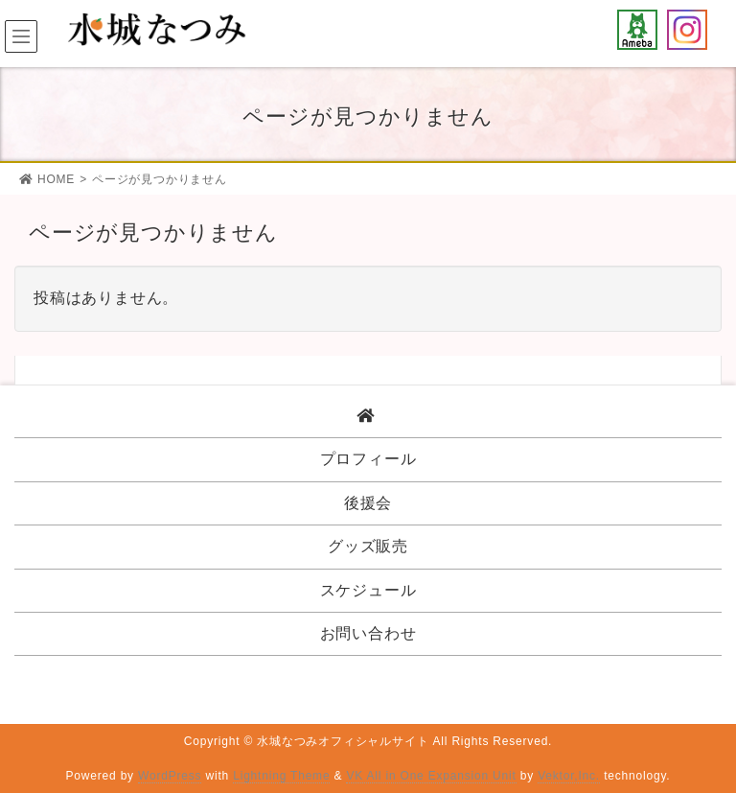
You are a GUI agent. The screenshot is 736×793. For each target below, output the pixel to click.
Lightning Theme (281, 775)
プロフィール (368, 459)
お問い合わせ (368, 633)
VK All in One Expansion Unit (431, 775)
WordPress (169, 775)
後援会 (368, 503)
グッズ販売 (368, 546)
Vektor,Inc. (569, 775)
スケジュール (368, 590)
